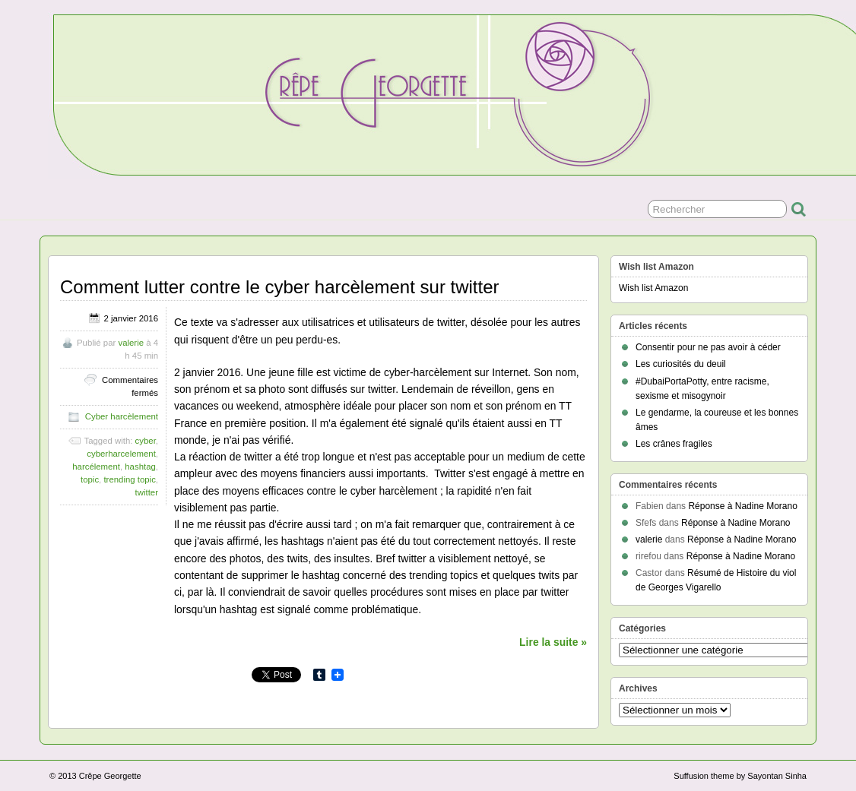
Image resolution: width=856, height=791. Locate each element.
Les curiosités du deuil (681, 364)
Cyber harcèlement (121, 416)
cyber (145, 440)
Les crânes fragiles (674, 443)
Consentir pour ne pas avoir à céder (708, 347)
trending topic (129, 479)
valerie (131, 342)
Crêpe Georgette (110, 775)
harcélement (96, 466)
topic (90, 479)
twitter (146, 492)
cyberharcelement (121, 453)
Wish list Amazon (653, 288)
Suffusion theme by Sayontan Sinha (740, 775)
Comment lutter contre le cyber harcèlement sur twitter (279, 287)
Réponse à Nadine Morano (742, 506)
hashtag (140, 466)
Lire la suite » (553, 642)
